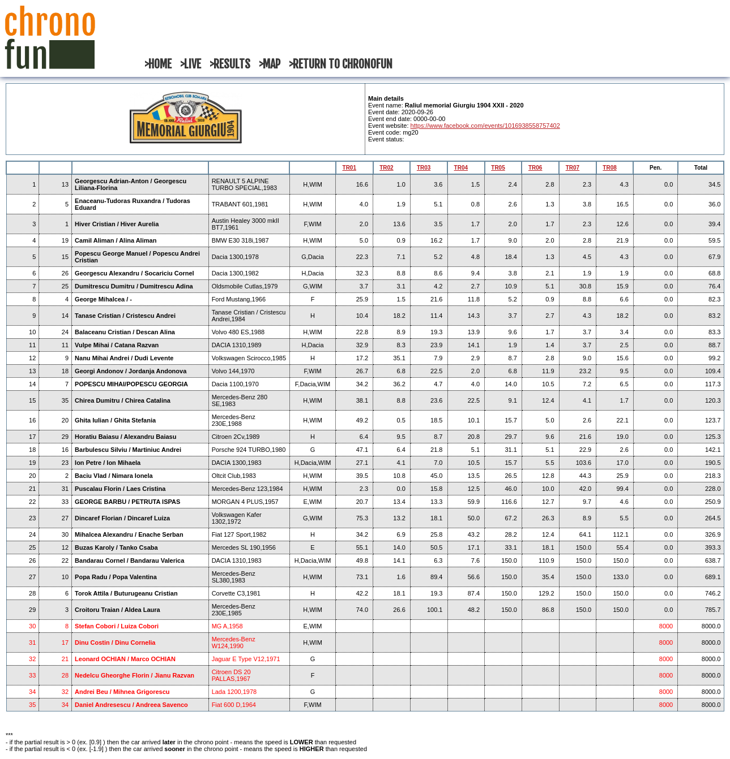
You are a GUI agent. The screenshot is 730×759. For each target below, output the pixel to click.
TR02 (386, 168)
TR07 (572, 168)
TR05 (498, 168)
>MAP (269, 64)
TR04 (461, 168)
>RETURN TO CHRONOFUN (340, 64)
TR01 (349, 168)
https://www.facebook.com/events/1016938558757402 (485, 125)
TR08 (609, 168)
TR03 (423, 168)
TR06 (535, 168)
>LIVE (190, 64)
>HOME (158, 64)
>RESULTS (230, 64)
